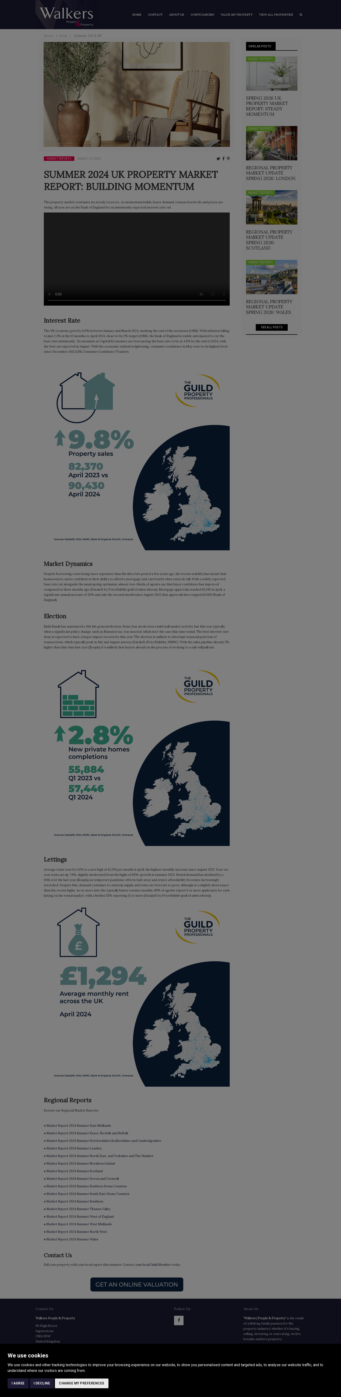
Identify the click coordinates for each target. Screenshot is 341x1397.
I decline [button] (42, 1383)
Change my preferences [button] (81, 1383)
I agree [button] (18, 1383)
